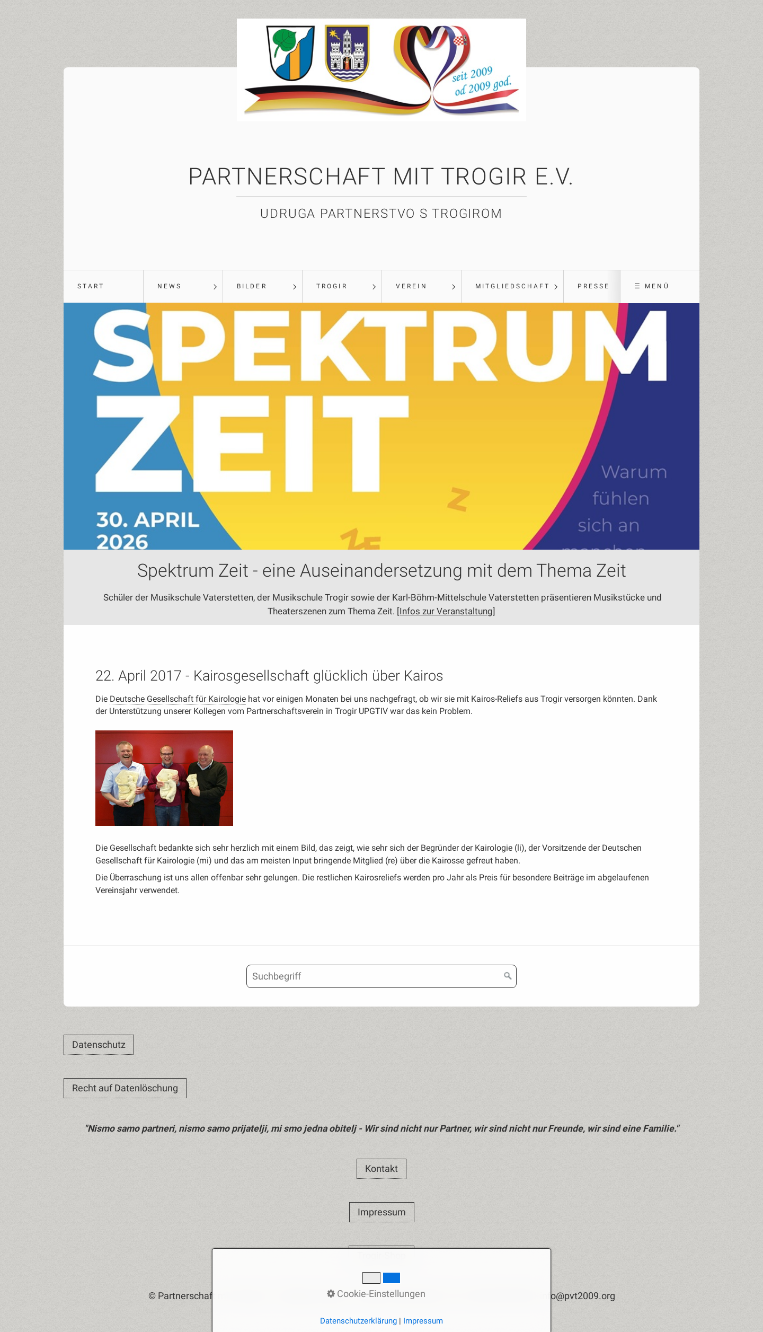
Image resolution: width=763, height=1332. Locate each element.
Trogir (331, 286)
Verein (411, 286)
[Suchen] (508, 977)
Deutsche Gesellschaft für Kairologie (178, 699)
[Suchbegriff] (381, 977)
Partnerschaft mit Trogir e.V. (381, 176)
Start (90, 286)
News (169, 286)
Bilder (252, 286)
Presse (594, 286)
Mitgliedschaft (512, 286)
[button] (99, 1045)
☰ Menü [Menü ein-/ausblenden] (651, 286)
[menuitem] (103, 286)
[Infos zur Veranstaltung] (488, 613)
